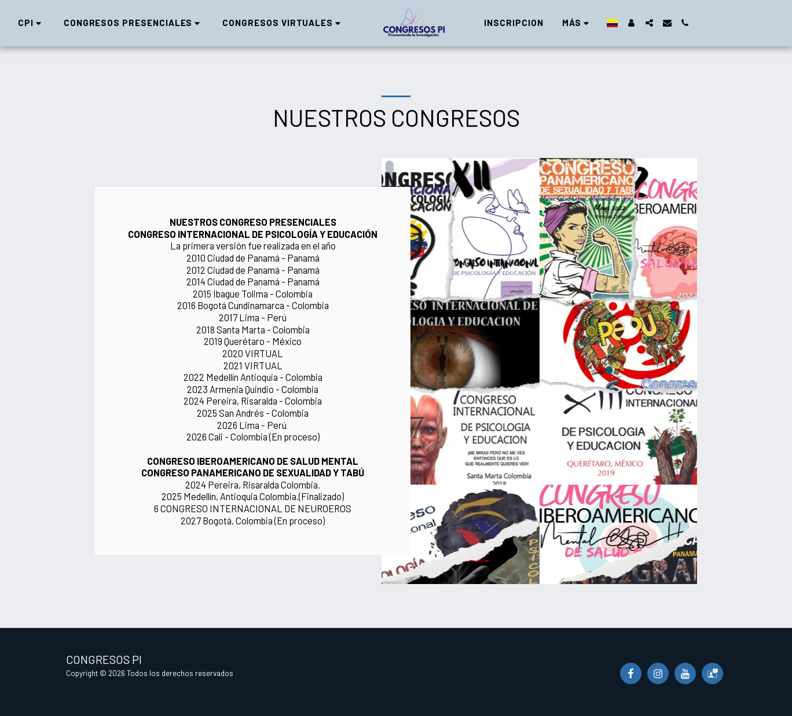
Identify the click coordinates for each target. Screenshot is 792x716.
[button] (145, 23)
